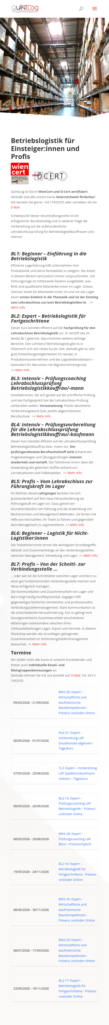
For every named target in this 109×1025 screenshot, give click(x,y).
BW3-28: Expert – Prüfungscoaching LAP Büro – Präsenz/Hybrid (75, 839)
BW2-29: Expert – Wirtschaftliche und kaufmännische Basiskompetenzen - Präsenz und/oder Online (77, 950)
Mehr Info (18, 307)
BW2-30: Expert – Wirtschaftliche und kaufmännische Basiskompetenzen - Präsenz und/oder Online (77, 909)
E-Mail (15, 207)
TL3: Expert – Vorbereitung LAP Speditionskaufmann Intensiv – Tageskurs (78, 773)
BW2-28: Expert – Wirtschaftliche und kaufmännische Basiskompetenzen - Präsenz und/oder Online (77, 702)
